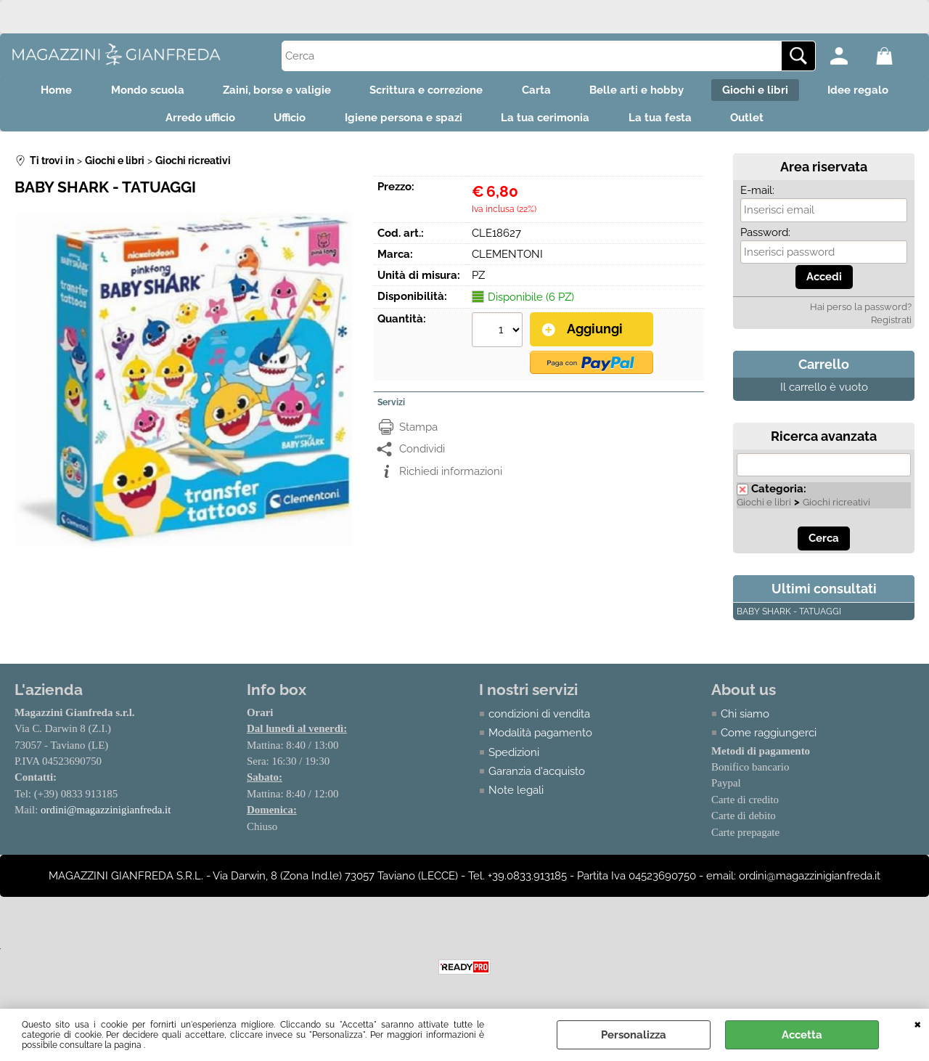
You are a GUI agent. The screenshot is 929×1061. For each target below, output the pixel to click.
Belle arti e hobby (644, 91)
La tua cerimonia (548, 122)
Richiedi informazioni (450, 477)
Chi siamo (745, 720)
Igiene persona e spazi (401, 122)
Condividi (422, 454)
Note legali (516, 797)
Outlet (759, 122)
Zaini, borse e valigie (270, 91)
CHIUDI (918, 1023)
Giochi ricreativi (836, 508)
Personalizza (633, 1034)
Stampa (418, 432)
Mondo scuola (135, 91)
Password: (765, 238)
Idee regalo (874, 91)
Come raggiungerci (769, 739)
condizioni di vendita (539, 720)
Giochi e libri (767, 91)
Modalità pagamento (540, 739)
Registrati (891, 326)
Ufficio (283, 122)
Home (39, 91)
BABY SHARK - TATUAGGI (789, 618)
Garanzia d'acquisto (536, 777)
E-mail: (757, 196)
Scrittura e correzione (423, 91)
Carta (538, 91)
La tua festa (667, 122)
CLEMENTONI (507, 260)
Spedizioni (513, 758)
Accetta (802, 1034)
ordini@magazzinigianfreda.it (106, 817)
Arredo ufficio (189, 122)
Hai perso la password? (861, 313)
